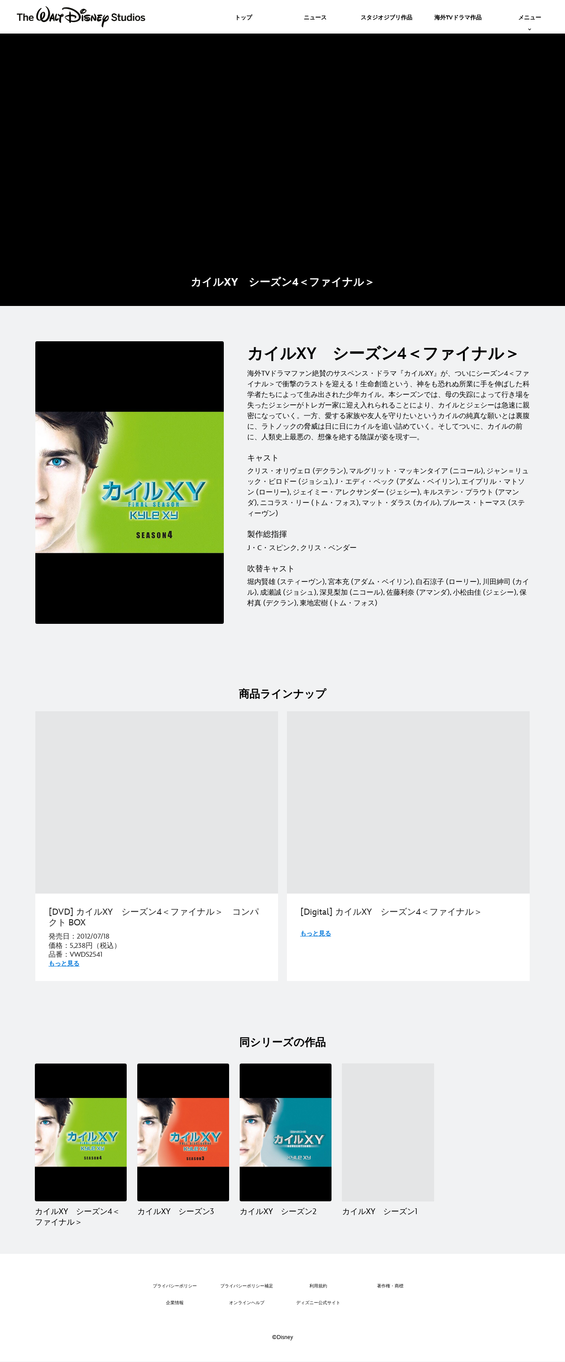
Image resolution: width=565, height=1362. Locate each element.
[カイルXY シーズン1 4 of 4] (388, 1132)
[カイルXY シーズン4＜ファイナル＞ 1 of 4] (81, 1132)
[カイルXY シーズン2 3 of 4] (285, 1132)
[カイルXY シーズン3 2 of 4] (183, 1132)
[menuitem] (243, 16)
